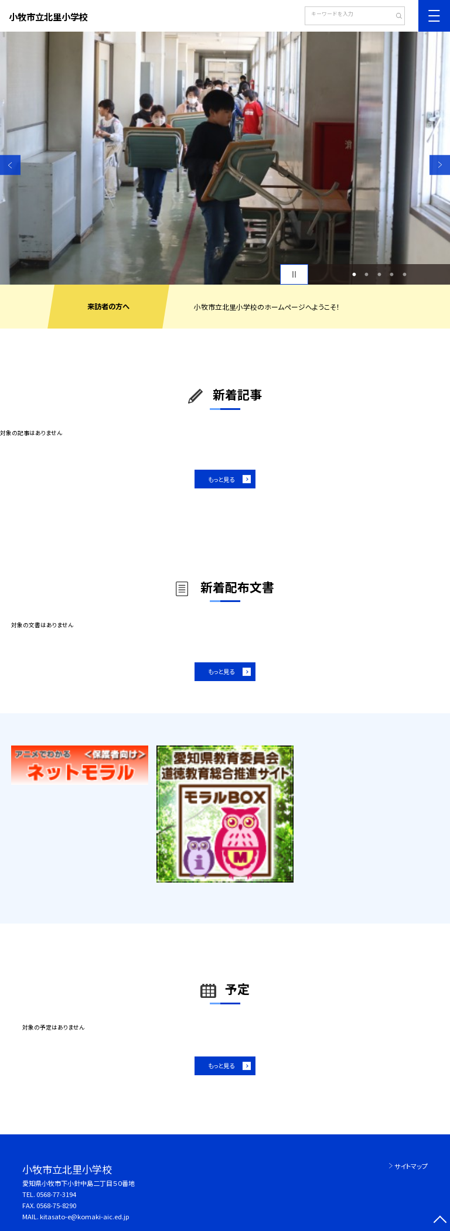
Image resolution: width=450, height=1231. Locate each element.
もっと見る (221, 479)
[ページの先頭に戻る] (439, 1221)
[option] (225, 158)
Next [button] (439, 165)
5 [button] (404, 274)
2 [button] (367, 274)
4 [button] (392, 274)
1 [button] (354, 274)
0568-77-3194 (56, 1194)
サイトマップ (411, 1166)
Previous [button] (10, 165)
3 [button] (379, 274)
